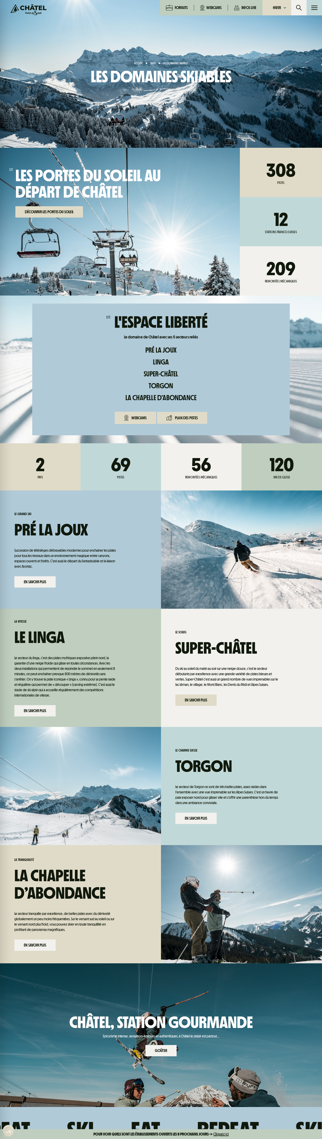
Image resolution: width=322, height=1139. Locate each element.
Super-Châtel (161, 374)
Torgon (161, 386)
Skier (152, 63)
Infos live (245, 7)
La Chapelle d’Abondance (161, 398)
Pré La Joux (161, 350)
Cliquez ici (221, 1134)
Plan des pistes (182, 418)
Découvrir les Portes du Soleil (49, 211)
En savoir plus (35, 581)
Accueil (138, 63)
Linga (161, 362)
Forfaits (177, 7)
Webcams (211, 7)
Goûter (161, 1050)
